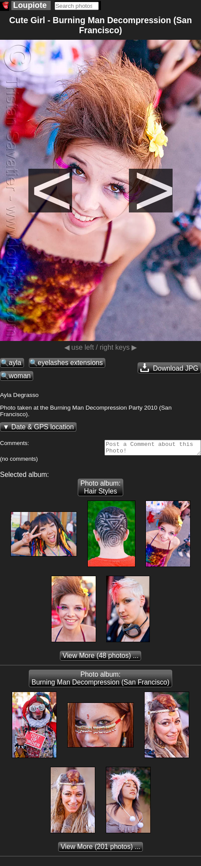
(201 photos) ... (101, 849)
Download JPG (169, 367)
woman (20, 375)
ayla (15, 362)
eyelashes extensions (70, 362)
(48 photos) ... (100, 658)
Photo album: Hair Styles (100, 489)
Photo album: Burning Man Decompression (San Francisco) (100, 681)
